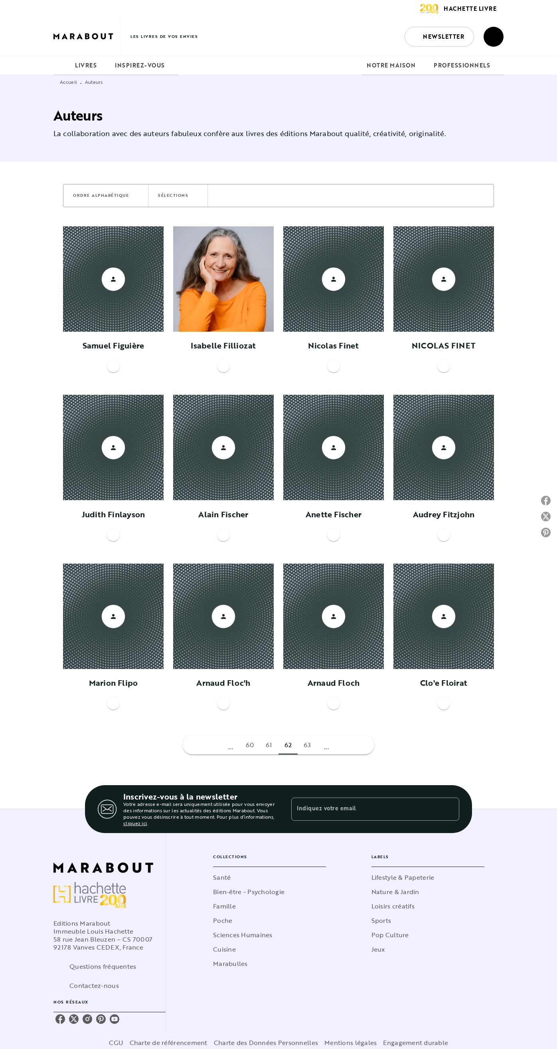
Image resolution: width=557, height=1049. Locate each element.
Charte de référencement (168, 1042)
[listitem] (60, 1019)
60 (250, 745)
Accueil (68, 81)
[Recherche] (494, 37)
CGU (116, 1042)
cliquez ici (135, 823)
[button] (439, 37)
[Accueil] (86, 36)
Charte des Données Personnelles (266, 1042)
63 (307, 745)
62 (288, 745)
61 (269, 745)
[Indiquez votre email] (365, 809)
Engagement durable (415, 1042)
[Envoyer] (449, 809)
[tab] (61, 65)
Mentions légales (350, 1042)
